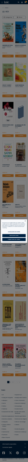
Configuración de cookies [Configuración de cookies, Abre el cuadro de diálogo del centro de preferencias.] (14, 231)
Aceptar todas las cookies (14, 239)
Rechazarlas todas (14, 235)
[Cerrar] (25, 221)
